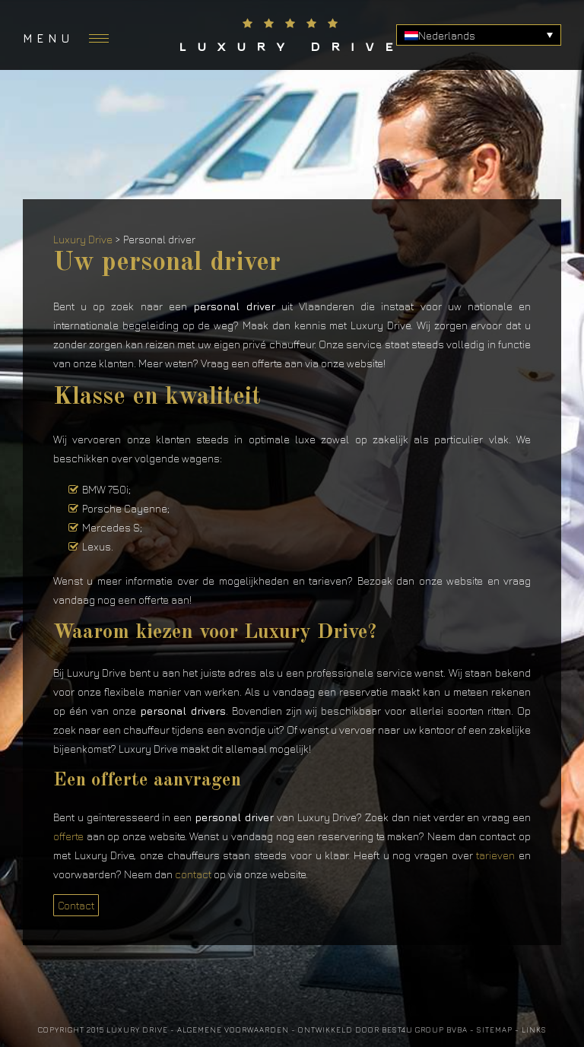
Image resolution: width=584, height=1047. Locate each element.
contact (193, 874)
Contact (76, 905)
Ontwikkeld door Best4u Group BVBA (383, 1029)
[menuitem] (478, 35)
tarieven (495, 855)
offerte (68, 836)
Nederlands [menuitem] (446, 35)
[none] (478, 35)
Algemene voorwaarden (233, 1029)
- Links (531, 1029)
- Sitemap (491, 1029)
